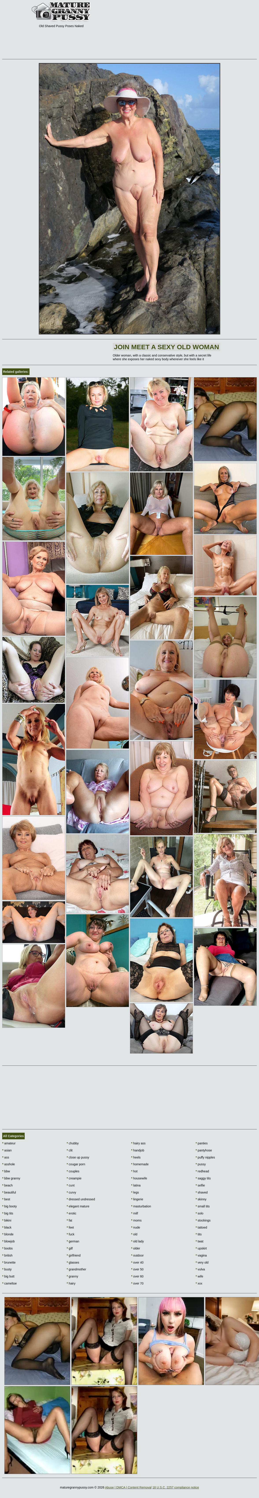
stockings (203, 1220)
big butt (8, 1276)
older (135, 1248)
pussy (201, 1164)
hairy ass (138, 1143)
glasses (73, 1262)
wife (199, 1276)
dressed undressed (81, 1199)
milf (134, 1213)
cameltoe (9, 1283)
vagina (201, 1255)
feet (70, 1227)
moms (136, 1220)
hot (134, 1171)
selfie (200, 1185)
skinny (201, 1199)
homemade (140, 1164)
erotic (71, 1213)
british (7, 1255)
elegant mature (78, 1206)
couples (73, 1171)
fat (69, 1220)
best (6, 1199)
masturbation (141, 1206)
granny (72, 1276)
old (134, 1234)
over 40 (137, 1262)
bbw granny (11, 1178)
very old (202, 1262)
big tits (7, 1213)
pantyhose (204, 1150)
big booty (9, 1206)
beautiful (9, 1192)
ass (5, 1157)
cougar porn (76, 1164)
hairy (71, 1283)
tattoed (201, 1227)
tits (199, 1234)
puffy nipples (205, 1157)
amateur (9, 1143)
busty (7, 1269)
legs (135, 1192)
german (73, 1241)
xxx (199, 1283)
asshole (8, 1164)
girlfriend (74, 1255)
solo (199, 1213)
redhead (202, 1171)
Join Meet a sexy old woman (166, 347)
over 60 (137, 1276)
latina (136, 1185)
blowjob (8, 1241)
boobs (7, 1248)
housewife (139, 1178)
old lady (137, 1241)
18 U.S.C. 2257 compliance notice (175, 1487)
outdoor (137, 1255)
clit (69, 1150)
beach (7, 1185)
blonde (7, 1234)
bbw (6, 1171)
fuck (70, 1234)
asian (7, 1150)
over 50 (137, 1269)
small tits (203, 1206)
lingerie (137, 1199)
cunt (71, 1185)
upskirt (201, 1248)
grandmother (76, 1269)
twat (199, 1241)
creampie (74, 1178)
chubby (73, 1143)
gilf (70, 1248)
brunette (9, 1262)
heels (136, 1157)
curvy (71, 1192)
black (6, 1227)
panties (202, 1143)
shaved (202, 1192)
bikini (6, 1220)
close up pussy (78, 1157)
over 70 (137, 1283)
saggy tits (203, 1178)
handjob (137, 1150)
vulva (200, 1269)
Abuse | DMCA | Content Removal (128, 1487)
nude (135, 1227)
